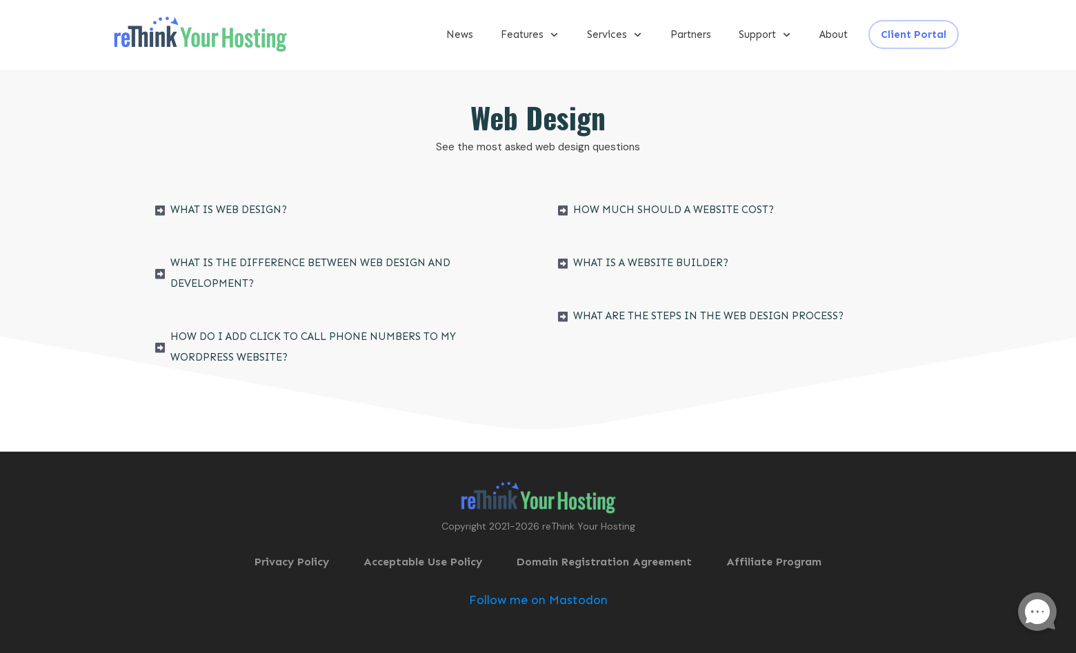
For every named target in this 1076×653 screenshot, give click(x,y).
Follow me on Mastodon (538, 599)
